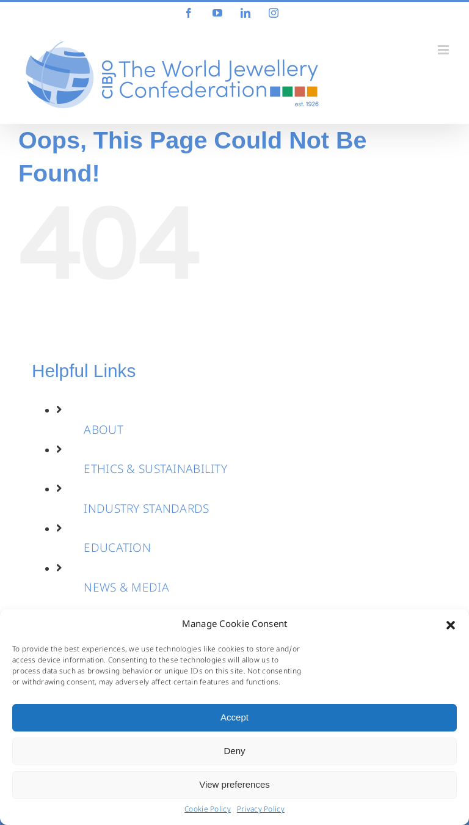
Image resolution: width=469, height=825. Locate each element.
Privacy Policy (261, 810)
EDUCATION (117, 549)
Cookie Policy (207, 810)
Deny (234, 751)
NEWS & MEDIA (126, 589)
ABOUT (103, 431)
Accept (234, 717)
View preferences (234, 784)
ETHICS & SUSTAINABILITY (155, 471)
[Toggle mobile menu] (444, 49)
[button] (451, 625)
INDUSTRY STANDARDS (146, 510)
